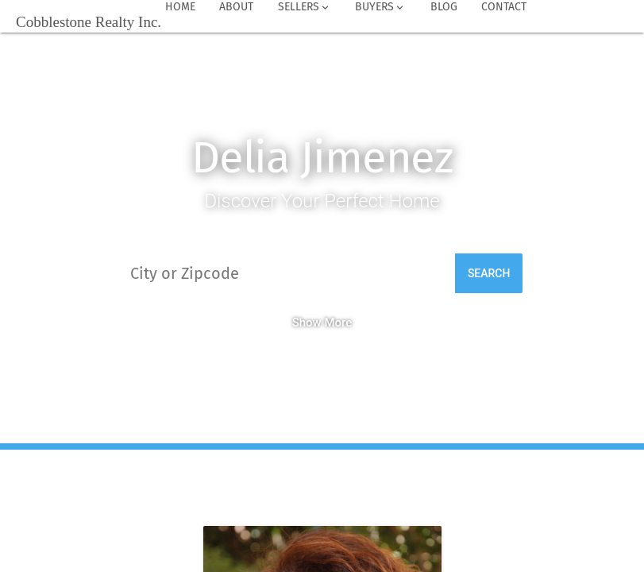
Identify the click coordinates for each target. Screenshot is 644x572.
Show (307, 322)
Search (489, 273)
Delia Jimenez (322, 157)
